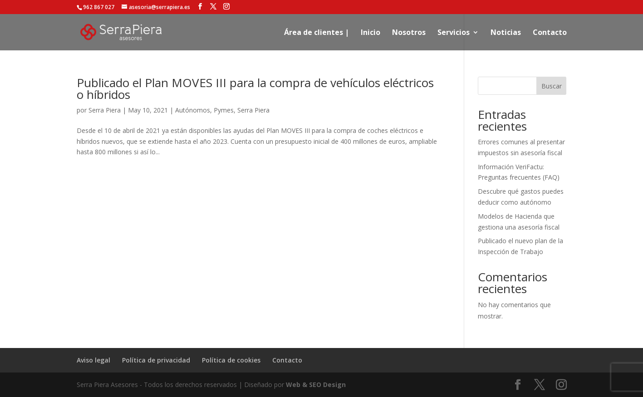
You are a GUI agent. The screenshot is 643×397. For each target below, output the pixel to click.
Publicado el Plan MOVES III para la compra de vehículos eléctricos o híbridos (255, 88)
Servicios (453, 33)
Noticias (506, 33)
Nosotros (409, 33)
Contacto (550, 33)
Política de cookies (231, 360)
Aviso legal (93, 360)
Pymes (224, 110)
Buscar (551, 86)
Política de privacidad (156, 360)
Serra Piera (104, 110)
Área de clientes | (316, 33)
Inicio (370, 33)
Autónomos (192, 110)
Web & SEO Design (316, 384)
